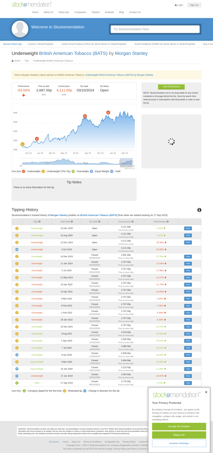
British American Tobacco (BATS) (73, 53)
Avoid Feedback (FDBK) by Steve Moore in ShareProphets (167, 44)
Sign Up (194, 5)
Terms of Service (139, 449)
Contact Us (135, 12)
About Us (48, 12)
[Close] (206, 413)
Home (35, 12)
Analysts (109, 12)
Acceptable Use (112, 442)
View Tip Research (171, 86)
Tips (27, 60)
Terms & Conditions (92, 442)
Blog (121, 12)
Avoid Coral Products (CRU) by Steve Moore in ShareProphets (97, 44)
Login (179, 5)
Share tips (64, 12)
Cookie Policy (145, 442)
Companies (80, 12)
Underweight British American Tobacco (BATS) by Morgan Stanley (119, 75)
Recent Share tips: (12, 44)
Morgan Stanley (131, 53)
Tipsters (96, 12)
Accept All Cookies (179, 447)
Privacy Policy (128, 442)
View (188, 228)
